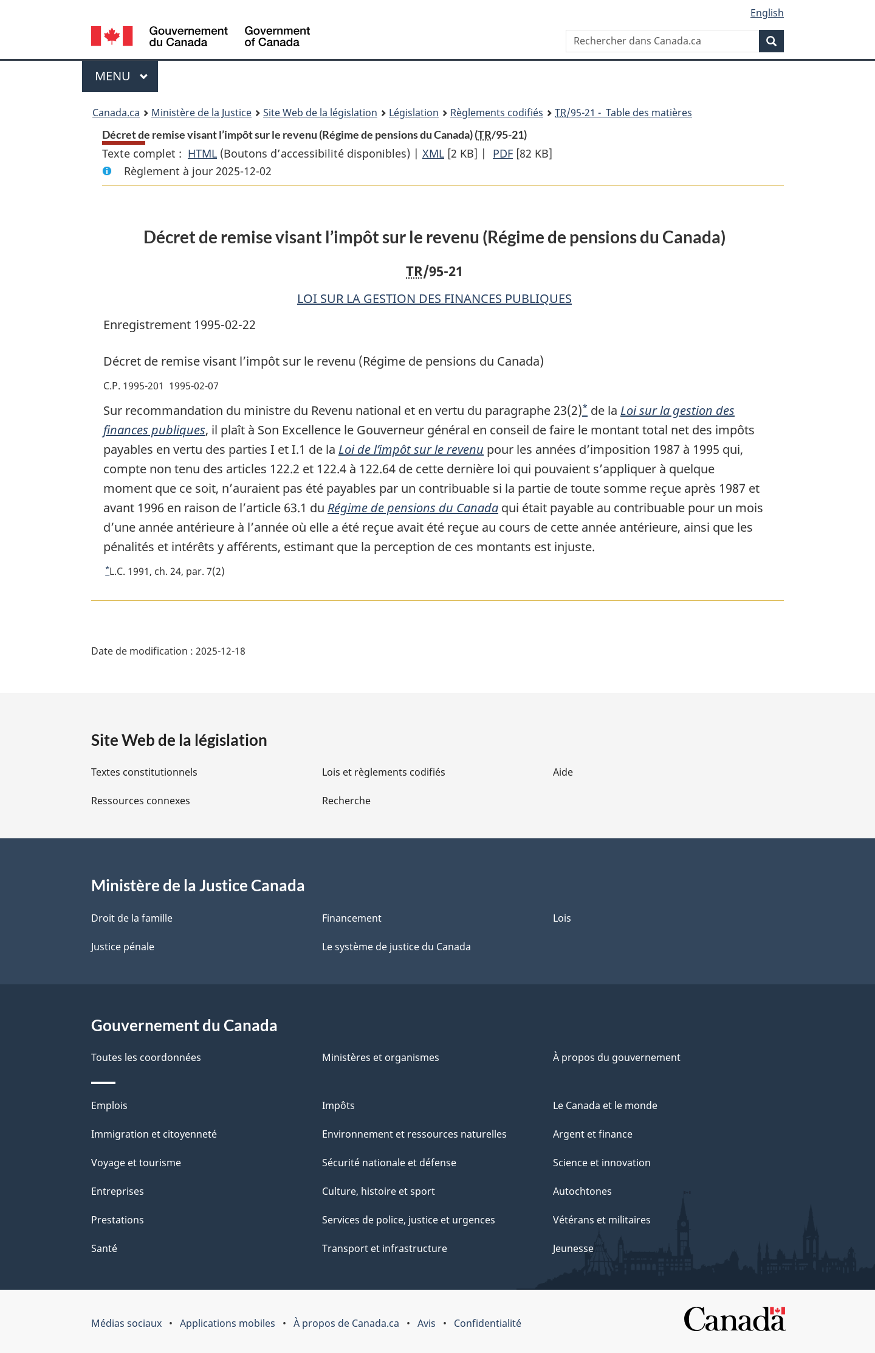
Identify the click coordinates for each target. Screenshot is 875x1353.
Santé (104, 1248)
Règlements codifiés (496, 112)
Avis (426, 1323)
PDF (503, 153)
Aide (563, 772)
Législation (414, 112)
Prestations (117, 1219)
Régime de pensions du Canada (413, 507)
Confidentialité (487, 1323)
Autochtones (582, 1191)
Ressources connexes (140, 800)
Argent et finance (593, 1134)
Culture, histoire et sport (378, 1191)
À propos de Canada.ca (346, 1323)
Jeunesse (573, 1248)
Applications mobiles (227, 1323)
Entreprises (117, 1191)
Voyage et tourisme (136, 1162)
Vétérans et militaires (602, 1219)
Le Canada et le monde (605, 1105)
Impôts (338, 1105)
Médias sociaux (126, 1323)
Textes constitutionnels (144, 772)
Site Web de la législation (320, 112)
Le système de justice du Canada (396, 946)
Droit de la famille (132, 918)
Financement (352, 918)
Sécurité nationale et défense (389, 1162)
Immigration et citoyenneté (154, 1134)
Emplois (109, 1105)
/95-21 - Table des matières (623, 112)
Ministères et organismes (380, 1057)
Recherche (346, 800)
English (767, 12)
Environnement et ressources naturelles (414, 1134)
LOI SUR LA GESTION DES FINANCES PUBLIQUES (434, 298)
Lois (562, 918)
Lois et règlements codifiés (383, 772)
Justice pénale (122, 946)
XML (433, 153)
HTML (202, 153)
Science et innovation (602, 1162)
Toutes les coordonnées (146, 1057)
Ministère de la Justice (201, 112)
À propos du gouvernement (617, 1057)
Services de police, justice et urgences (408, 1219)
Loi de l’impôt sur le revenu (411, 449)
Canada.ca (116, 112)
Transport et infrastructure (384, 1248)
